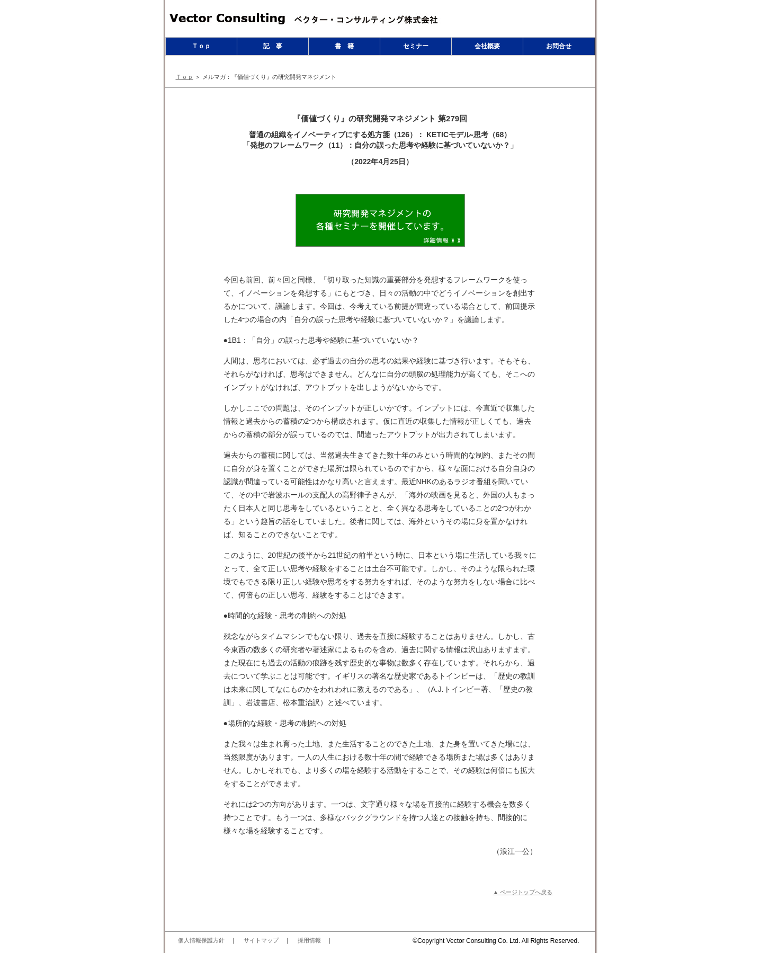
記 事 (272, 46)
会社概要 (487, 46)
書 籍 (344, 46)
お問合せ (558, 46)
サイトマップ (261, 940)
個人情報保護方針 (201, 940)
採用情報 (309, 940)
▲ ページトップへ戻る (523, 892)
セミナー (415, 46)
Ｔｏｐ (201, 46)
